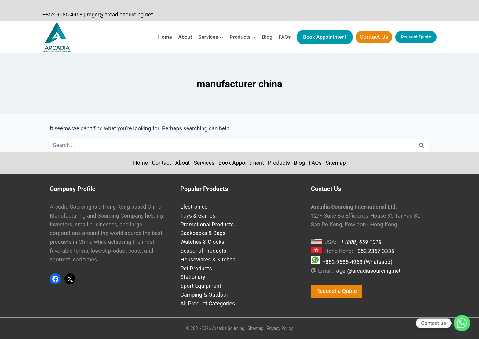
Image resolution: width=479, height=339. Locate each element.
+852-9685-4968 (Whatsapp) (357, 262)
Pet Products (196, 268)
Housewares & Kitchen (207, 259)
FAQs (285, 37)
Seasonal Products (203, 250)
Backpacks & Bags (202, 233)
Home (165, 37)
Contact (161, 163)
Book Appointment (324, 37)
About (185, 37)
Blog (267, 37)
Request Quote (416, 37)
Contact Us (374, 36)
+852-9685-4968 (62, 14)
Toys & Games (197, 215)
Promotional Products (207, 224)
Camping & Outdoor (204, 294)
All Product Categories (207, 303)
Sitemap (336, 163)
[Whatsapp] (462, 323)
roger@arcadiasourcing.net (120, 14)
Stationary (192, 277)
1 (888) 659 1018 (361, 242)
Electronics (193, 207)
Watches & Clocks (202, 242)
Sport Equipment (200, 286)
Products (279, 163)
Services (204, 163)
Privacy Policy (279, 328)
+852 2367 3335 (374, 251)
